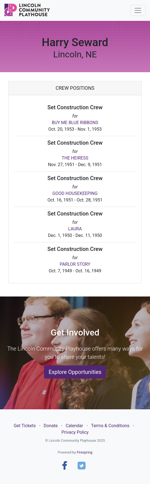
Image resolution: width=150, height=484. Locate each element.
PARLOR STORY (75, 264)
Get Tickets (25, 425)
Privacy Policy (75, 432)
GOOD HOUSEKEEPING (75, 193)
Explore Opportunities (75, 372)
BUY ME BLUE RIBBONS (75, 122)
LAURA (75, 228)
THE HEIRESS (75, 158)
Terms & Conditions (110, 425)
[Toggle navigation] (138, 10)
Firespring (84, 452)
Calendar (74, 425)
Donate (51, 425)
